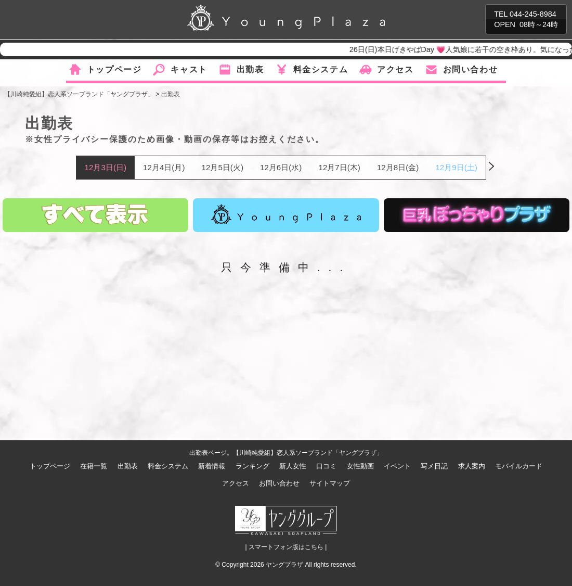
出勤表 (250, 69)
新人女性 (292, 466)
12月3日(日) (105, 167)
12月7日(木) (339, 167)
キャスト (189, 69)
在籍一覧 (93, 466)
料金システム (320, 69)
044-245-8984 (533, 14)
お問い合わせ (470, 69)
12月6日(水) (281, 167)
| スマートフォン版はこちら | (286, 547)
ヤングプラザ (284, 564)
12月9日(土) (456, 167)
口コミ (326, 466)
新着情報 (211, 466)
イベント (397, 466)
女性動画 (360, 466)
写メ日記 (434, 466)
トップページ (114, 69)
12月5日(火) (222, 167)
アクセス (395, 69)
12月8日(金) (398, 167)
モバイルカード (518, 466)
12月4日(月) (164, 167)
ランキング (252, 466)
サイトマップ (329, 483)
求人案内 (471, 466)
